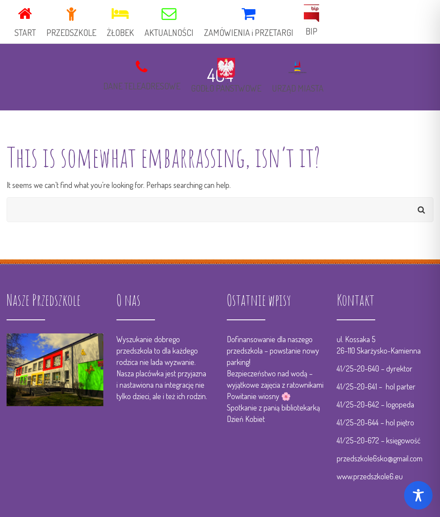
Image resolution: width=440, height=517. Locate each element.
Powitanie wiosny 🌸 (259, 396)
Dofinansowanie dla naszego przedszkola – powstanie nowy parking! (273, 350)
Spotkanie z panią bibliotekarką (273, 407)
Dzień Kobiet (246, 419)
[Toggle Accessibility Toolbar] (418, 495)
